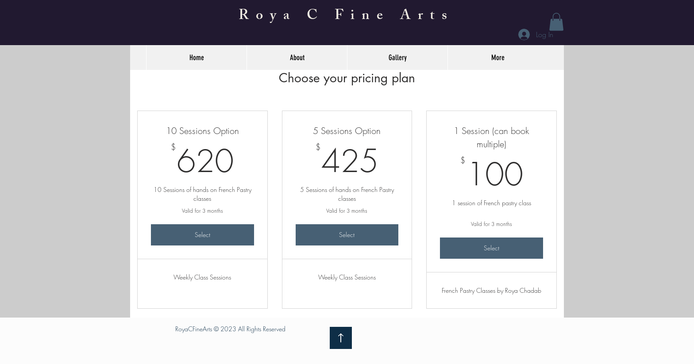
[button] (556, 22)
